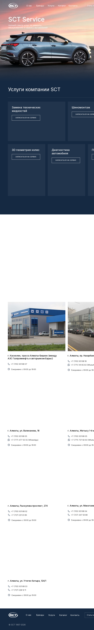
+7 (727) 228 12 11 (18, 590)
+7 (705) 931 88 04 (79, 511)
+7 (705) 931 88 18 (79, 361)
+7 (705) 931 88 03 (19, 586)
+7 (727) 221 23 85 (19, 515)
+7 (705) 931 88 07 (19, 364)
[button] (26, 118)
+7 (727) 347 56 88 (79, 515)
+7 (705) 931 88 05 (19, 436)
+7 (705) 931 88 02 (19, 511)
